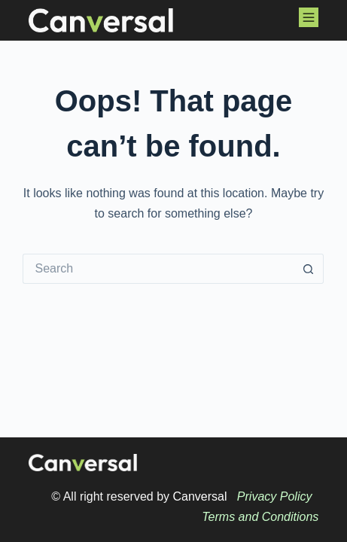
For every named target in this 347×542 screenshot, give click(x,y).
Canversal (199, 496)
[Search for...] (158, 269)
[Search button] (309, 269)
